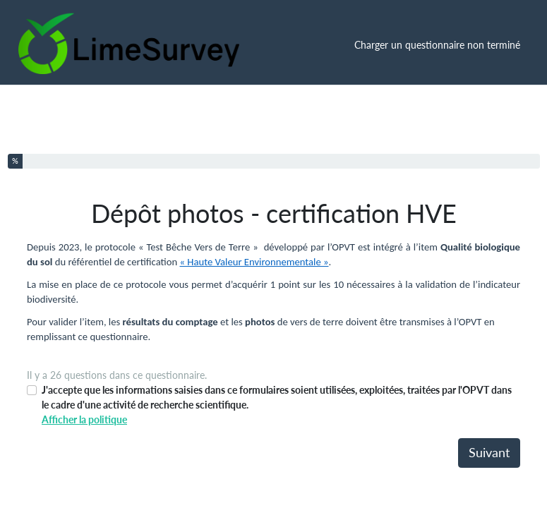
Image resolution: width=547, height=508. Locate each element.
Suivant (489, 452)
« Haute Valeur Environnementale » (254, 261)
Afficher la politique (84, 419)
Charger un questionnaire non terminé (437, 45)
